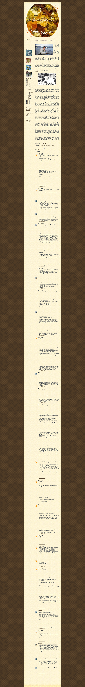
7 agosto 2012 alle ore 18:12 (42, 370)
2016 (28, 81)
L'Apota (27, 115)
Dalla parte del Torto (28, 106)
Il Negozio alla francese (29, 112)
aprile (28, 96)
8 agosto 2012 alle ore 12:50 (42, 544)
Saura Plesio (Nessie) (28, 121)
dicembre (29, 86)
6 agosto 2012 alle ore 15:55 (42, 266)
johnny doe (40, 643)
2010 (28, 101)
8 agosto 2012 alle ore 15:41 (42, 566)
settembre (29, 89)
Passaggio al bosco (28, 120)
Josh (39, 153)
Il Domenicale (28, 110)
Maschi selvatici (28, 118)
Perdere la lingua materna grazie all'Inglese (43, 40)
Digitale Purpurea (28, 108)
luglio (28, 93)
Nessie (40, 276)
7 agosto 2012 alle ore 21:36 (42, 386)
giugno (29, 94)
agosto (29, 90)
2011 (28, 100)
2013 (28, 84)
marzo (29, 97)
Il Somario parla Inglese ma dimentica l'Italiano (47, 145)
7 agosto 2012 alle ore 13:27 (42, 335)
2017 (28, 80)
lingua (38, 149)
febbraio (29, 98)
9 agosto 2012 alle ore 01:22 (42, 628)
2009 (28, 102)
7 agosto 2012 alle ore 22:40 (42, 402)
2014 (28, 83)
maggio (29, 95)
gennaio (29, 99)
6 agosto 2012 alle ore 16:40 (42, 288)
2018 (28, 79)
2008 (28, 103)
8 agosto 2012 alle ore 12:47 (42, 533)
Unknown (40, 546)
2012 (28, 85)
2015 (28, 82)
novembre (29, 87)
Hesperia (40, 212)
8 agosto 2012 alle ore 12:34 (42, 502)
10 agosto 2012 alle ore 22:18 (42, 664)
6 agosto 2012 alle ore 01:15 (42, 221)
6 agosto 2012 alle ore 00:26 (42, 186)
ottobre (29, 88)
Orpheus (27, 119)
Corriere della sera (45, 143)
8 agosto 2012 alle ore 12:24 (42, 478)
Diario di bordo (28, 107)
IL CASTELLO (28, 109)
